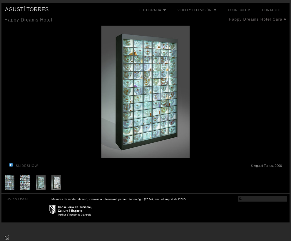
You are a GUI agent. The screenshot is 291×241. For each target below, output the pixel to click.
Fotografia (151, 10)
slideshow (27, 165)
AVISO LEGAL (18, 199)
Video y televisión (195, 10)
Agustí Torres (27, 9)
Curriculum (239, 10)
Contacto (271, 10)
